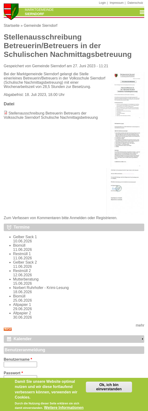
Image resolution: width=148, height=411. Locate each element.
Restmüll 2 (22, 271)
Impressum (117, 2)
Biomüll (19, 245)
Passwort (13, 373)
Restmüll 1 (22, 254)
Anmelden (78, 218)
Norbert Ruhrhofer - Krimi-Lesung (41, 288)
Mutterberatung (26, 279)
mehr (140, 325)
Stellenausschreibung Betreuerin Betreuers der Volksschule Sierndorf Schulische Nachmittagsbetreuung (51, 115)
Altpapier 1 (22, 305)
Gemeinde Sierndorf (40, 26)
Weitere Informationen (64, 409)
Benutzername (18, 359)
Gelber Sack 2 (25, 262)
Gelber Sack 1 (25, 237)
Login (102, 2)
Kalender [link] (23, 338)
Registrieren (106, 218)
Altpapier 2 (22, 313)
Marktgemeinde (39, 10)
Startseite (12, 26)
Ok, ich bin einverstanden (108, 388)
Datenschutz (135, 2)
